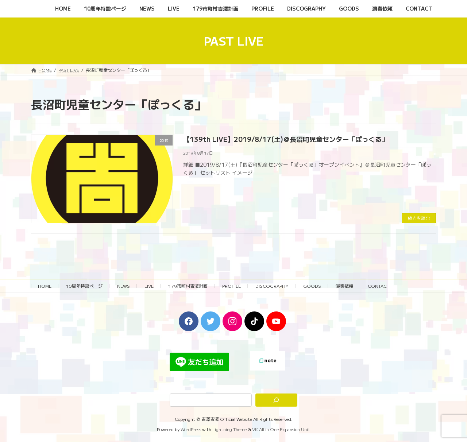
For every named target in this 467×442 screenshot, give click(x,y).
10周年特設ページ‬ (84, 286)
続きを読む (419, 218)
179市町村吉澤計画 (188, 286)
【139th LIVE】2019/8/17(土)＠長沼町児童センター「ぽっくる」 (285, 139)
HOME (44, 286)
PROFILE (231, 286)
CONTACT (378, 286)
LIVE (149, 286)
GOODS (312, 286)
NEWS (123, 286)
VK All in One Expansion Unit (281, 429)
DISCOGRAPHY (272, 286)
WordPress (191, 429)
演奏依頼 (344, 286)
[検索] (276, 400)
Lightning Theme (229, 429)
